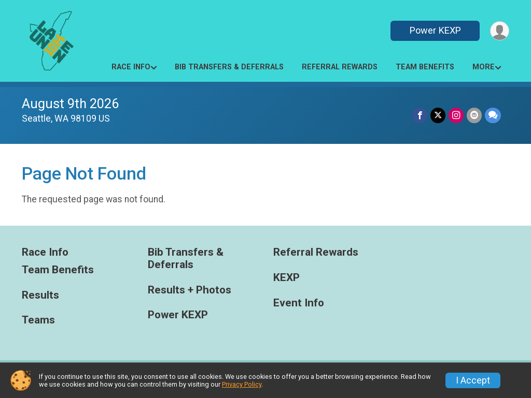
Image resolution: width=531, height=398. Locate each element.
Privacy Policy (241, 384)
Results (40, 295)
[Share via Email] (474, 115)
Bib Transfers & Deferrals (229, 67)
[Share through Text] (493, 115)
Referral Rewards (340, 67)
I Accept (473, 380)
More (483, 67)
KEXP (286, 278)
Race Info (130, 67)
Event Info (298, 303)
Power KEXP (435, 30)
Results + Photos (189, 290)
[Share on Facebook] (419, 115)
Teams (38, 320)
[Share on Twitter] (437, 115)
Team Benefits (425, 67)
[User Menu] (499, 30)
